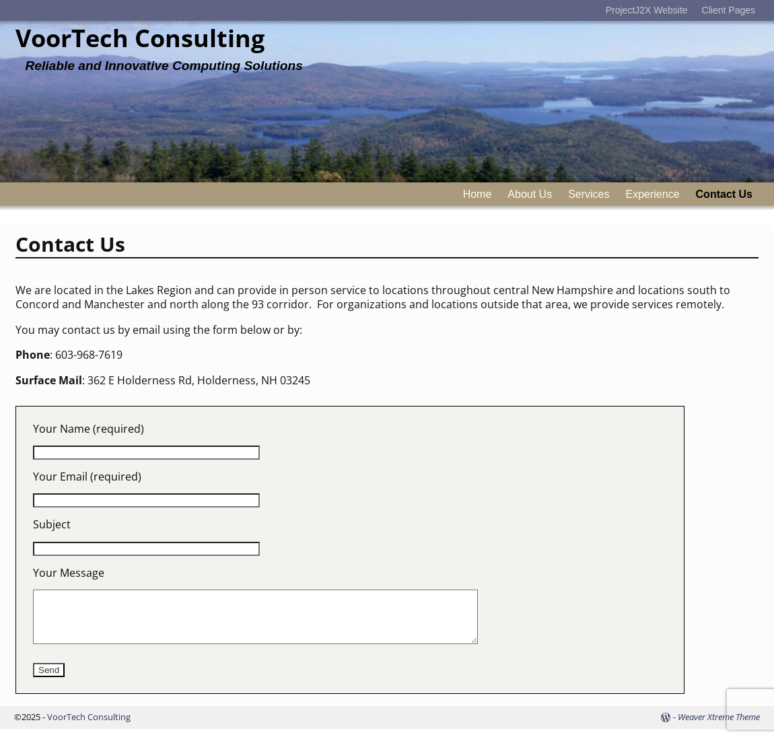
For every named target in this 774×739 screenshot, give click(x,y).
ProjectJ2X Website (647, 10)
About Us (529, 194)
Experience (653, 194)
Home (477, 194)
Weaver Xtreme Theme (719, 727)
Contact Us (724, 194)
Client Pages (728, 10)
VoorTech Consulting (140, 38)
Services (588, 194)
